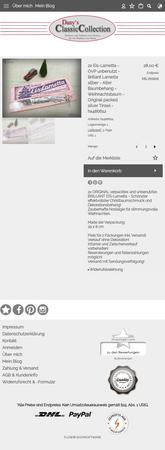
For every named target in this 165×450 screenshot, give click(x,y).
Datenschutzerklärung (23, 333)
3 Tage (100, 130)
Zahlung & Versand (20, 368)
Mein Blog (45, 5)
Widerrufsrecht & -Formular (28, 382)
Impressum (13, 327)
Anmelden (123, 5)
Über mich (22, 5)
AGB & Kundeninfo (20, 375)
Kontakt (9, 340)
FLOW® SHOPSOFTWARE (82, 437)
